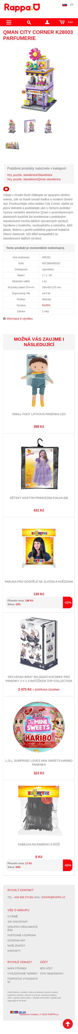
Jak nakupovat (17, 921)
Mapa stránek (17, 968)
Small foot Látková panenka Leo (39, 414)
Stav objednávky (52, 973)
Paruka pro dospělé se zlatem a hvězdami (39, 581)
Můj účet (46, 968)
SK (72, 4)
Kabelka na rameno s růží (39, 844)
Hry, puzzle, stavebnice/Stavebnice (29, 175)
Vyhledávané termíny (22, 973)
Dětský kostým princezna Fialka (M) (39, 498)
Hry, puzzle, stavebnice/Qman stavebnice (34, 179)
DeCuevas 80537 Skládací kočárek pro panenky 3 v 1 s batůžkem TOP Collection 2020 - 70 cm (39, 681)
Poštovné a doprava (21, 935)
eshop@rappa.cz (53, 897)
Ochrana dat (16, 940)
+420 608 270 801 (24, 897)
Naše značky (16, 945)
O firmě (12, 916)
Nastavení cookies (28, 1014)
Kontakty (14, 950)
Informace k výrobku (19, 318)
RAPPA (46, 305)
